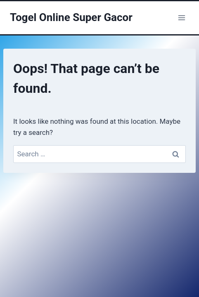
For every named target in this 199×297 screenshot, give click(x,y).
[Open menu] (181, 17)
